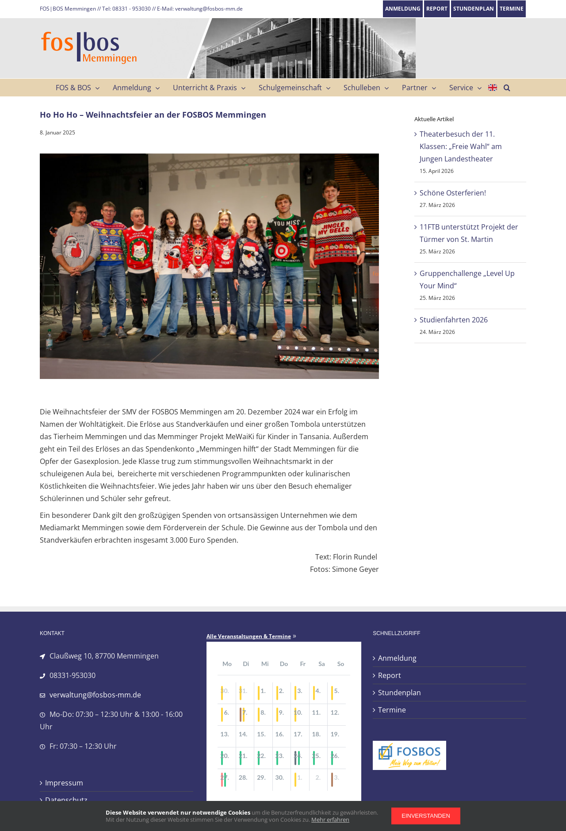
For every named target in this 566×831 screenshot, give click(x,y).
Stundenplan (399, 692)
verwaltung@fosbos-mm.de (95, 695)
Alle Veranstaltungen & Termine (249, 636)
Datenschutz (66, 800)
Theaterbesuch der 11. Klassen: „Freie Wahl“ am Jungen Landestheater (461, 146)
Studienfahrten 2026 (454, 320)
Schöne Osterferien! (453, 193)
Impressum (64, 783)
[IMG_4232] (209, 266)
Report (389, 675)
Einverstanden (426, 815)
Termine (392, 710)
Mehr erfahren (330, 819)
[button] (507, 87)
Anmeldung (397, 658)
